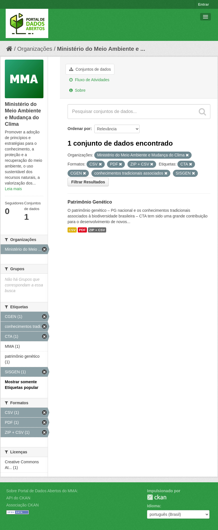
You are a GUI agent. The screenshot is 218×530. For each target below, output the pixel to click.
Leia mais (13, 189)
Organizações (34, 49)
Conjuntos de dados (90, 69)
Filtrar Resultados (88, 182)
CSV (72, 230)
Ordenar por (79, 128)
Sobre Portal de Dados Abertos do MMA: (42, 491)
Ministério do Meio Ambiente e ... (101, 49)
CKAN (156, 497)
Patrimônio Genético (90, 202)
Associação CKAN (22, 505)
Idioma (153, 506)
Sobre (77, 90)
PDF (82, 230)
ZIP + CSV (97, 230)
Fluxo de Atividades (89, 79)
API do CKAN (18, 498)
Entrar (203, 4)
